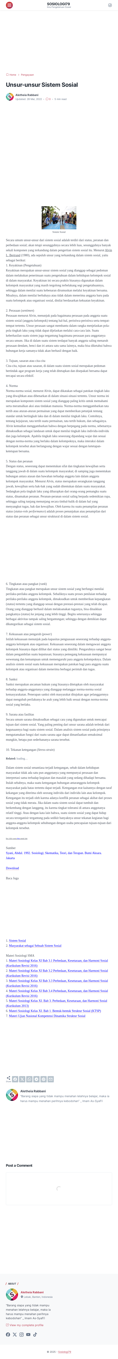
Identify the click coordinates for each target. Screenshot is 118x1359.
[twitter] (22, 1079)
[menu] (9, 5)
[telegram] (36, 1079)
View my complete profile (24, 1325)
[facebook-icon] (8, 1335)
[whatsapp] (29, 1079)
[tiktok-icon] (35, 1335)
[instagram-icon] (21, 1335)
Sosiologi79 (58, 4)
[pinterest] (43, 1079)
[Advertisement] (59, 41)
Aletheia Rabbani (32, 1292)
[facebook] (15, 1079)
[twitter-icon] (15, 1335)
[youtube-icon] (28, 1335)
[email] (51, 1079)
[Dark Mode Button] (110, 5)
